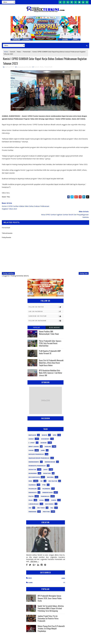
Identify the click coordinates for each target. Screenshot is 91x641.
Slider (30, 574)
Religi (31, 492)
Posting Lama (84, 265)
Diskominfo (45, 431)
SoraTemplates (13, 637)
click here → (34, 553)
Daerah (12, 52)
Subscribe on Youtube (46, 308)
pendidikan (32, 503)
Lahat (45, 461)
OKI (41, 473)
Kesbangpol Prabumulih (37, 457)
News (19, 52)
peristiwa (46, 503)
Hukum (31, 442)
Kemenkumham (50, 454)
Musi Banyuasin (34, 469)
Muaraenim (33, 465)
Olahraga (32, 477)
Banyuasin (32, 427)
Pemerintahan (47, 484)
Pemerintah (27, 52)
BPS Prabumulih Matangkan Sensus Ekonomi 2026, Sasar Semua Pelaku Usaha (49, 590)
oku (30, 500)
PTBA (44, 477)
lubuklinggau (34, 496)
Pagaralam (33, 480)
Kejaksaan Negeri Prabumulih (39, 450)
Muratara (47, 465)
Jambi (43, 442)
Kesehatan (32, 461)
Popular (36, 319)
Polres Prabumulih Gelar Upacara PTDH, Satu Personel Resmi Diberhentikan (50, 335)
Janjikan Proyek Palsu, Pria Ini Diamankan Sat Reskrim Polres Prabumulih (48, 610)
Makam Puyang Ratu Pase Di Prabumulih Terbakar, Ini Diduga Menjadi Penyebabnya (51, 620)
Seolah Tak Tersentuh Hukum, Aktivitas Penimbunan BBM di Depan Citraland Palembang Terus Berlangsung (51, 600)
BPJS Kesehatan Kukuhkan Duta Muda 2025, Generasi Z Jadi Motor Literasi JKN (50, 365)
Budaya (44, 427)
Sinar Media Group (32, 637)
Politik (31, 488)
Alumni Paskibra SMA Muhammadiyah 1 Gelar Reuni (49, 324)
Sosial (41, 492)
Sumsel (53, 492)
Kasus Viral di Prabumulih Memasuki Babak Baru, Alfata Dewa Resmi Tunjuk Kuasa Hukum (51, 355)
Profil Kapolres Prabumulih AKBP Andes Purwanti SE (50, 344)
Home (6, 52)
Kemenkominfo (34, 454)
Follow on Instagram (46, 312)
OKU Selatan (52, 473)
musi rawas (49, 496)
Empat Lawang (34, 438)
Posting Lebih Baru (8, 265)
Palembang (46, 480)
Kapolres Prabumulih (36, 446)
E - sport (32, 434)
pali (52, 500)
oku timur (41, 500)
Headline (48, 438)
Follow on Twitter (46, 299)
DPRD (54, 427)
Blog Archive (54, 319)
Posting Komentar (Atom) (19, 268)
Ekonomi (44, 434)
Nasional (50, 469)
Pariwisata (33, 484)
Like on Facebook (46, 303)
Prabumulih (45, 488)
